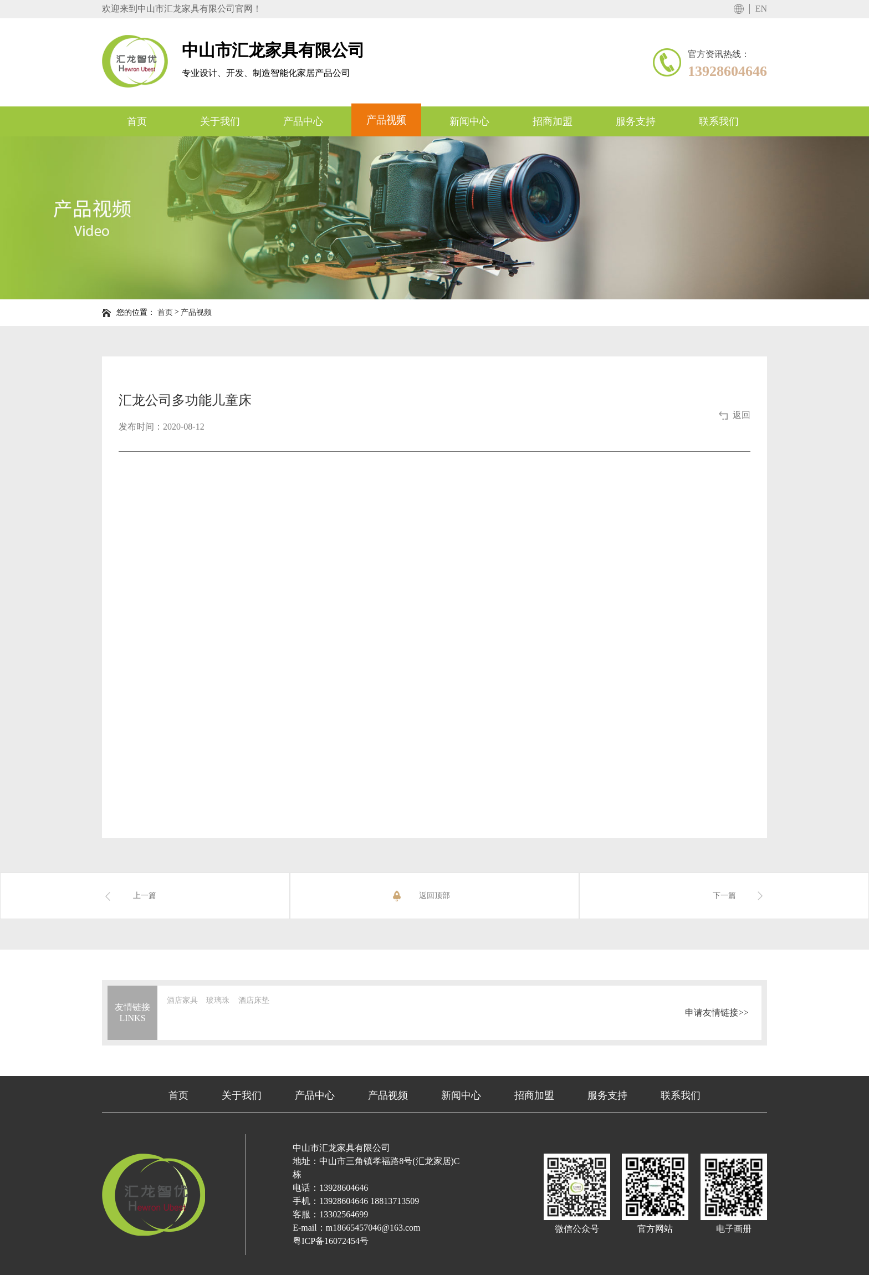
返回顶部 (420, 896)
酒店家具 (182, 1000)
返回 (741, 415)
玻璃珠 (217, 1000)
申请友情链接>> (716, 1012)
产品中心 (315, 1095)
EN (761, 8)
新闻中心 (461, 1095)
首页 (165, 312)
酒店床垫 (253, 1000)
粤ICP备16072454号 (331, 1241)
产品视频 (196, 312)
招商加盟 (534, 1095)
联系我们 (681, 1095)
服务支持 (607, 1095)
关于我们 (242, 1095)
